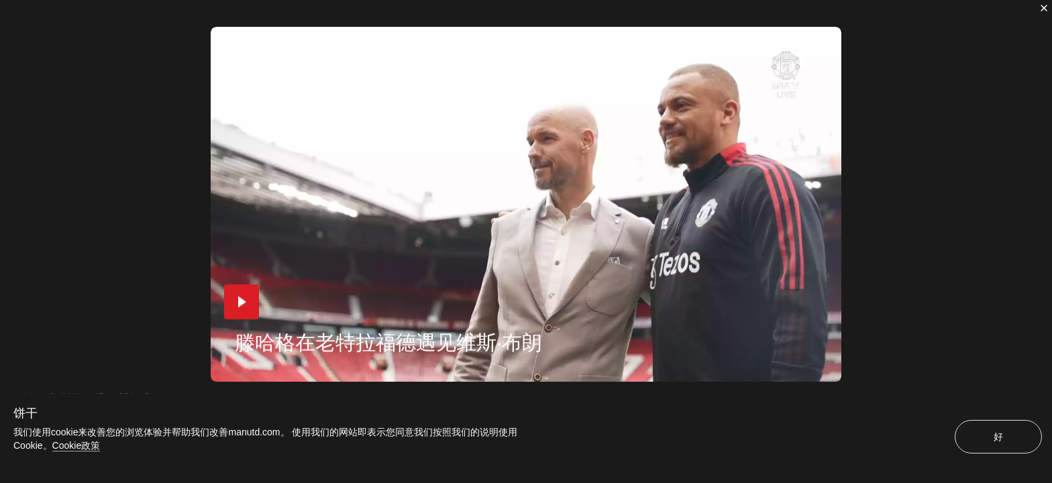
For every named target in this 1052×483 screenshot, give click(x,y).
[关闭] (1044, 8)
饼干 (25, 413)
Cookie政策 (76, 445)
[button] (241, 301)
